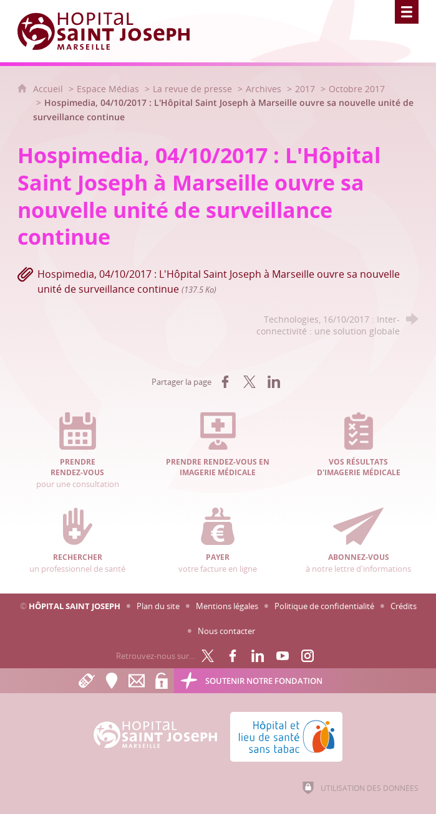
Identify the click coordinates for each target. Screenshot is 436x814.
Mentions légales (227, 606)
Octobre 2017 (357, 89)
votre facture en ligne (218, 541)
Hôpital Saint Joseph (74, 606)
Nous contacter (226, 631)
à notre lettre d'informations (358, 541)
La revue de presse (192, 89)
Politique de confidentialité (324, 606)
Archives (263, 89)
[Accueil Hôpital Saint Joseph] (111, 31)
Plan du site (158, 606)
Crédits (403, 606)
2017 (305, 89)
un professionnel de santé (77, 541)
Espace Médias (108, 89)
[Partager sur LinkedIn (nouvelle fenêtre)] (273, 381)
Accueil (49, 89)
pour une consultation (77, 450)
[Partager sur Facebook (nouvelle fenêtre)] (225, 381)
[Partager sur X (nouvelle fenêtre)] (249, 381)
